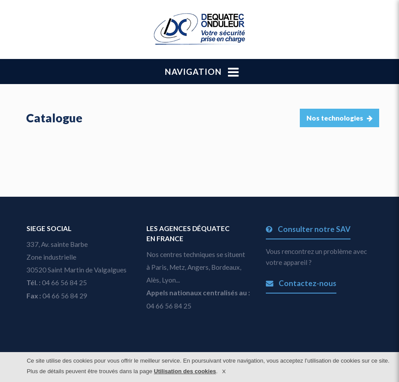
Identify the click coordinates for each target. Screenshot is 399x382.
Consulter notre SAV (308, 229)
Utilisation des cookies (185, 371)
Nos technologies (339, 118)
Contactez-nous (301, 283)
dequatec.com (199, 29)
